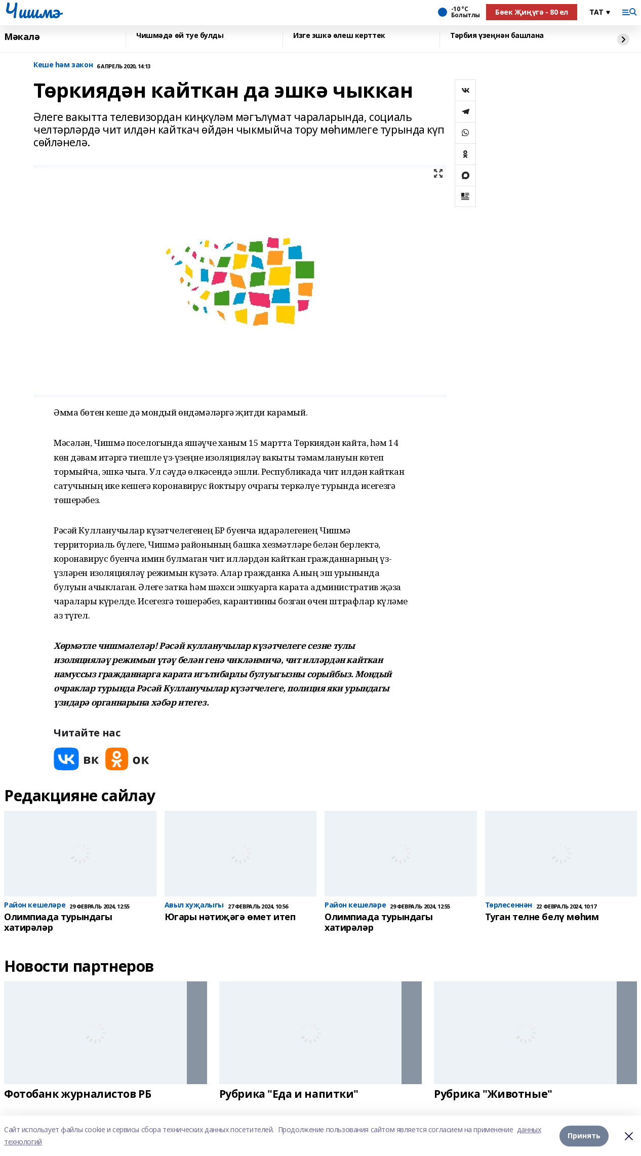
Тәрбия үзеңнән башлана (497, 35)
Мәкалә (21, 37)
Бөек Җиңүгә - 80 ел (531, 12)
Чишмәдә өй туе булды (180, 35)
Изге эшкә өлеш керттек (339, 35)
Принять (584, 1135)
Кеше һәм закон (63, 65)
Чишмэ (32, 11)
